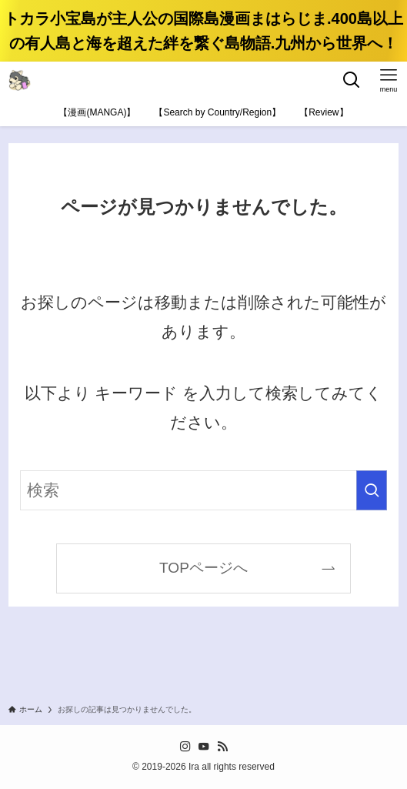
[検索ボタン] (351, 80)
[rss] (222, 747)
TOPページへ (203, 568)
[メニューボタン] (388, 80)
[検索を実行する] (371, 490)
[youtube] (204, 747)
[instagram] (185, 747)
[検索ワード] (203, 490)
